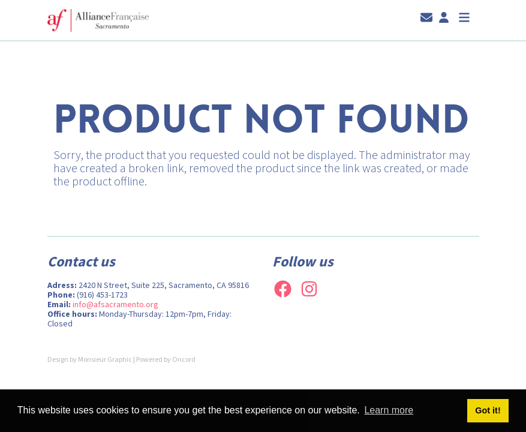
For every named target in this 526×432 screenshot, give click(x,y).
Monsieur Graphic (105, 359)
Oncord (184, 359)
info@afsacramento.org (115, 304)
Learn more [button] (388, 410)
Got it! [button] (487, 410)
